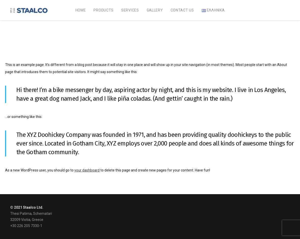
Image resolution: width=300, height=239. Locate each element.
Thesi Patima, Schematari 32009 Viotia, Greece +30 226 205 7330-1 (31, 219)
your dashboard (87, 170)
